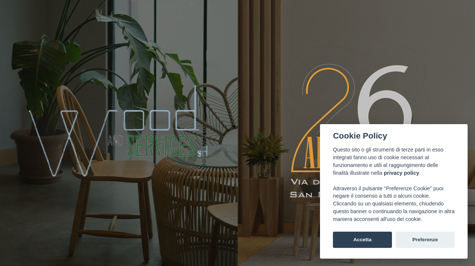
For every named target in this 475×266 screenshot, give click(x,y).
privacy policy (401, 173)
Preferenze (425, 239)
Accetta (363, 239)
